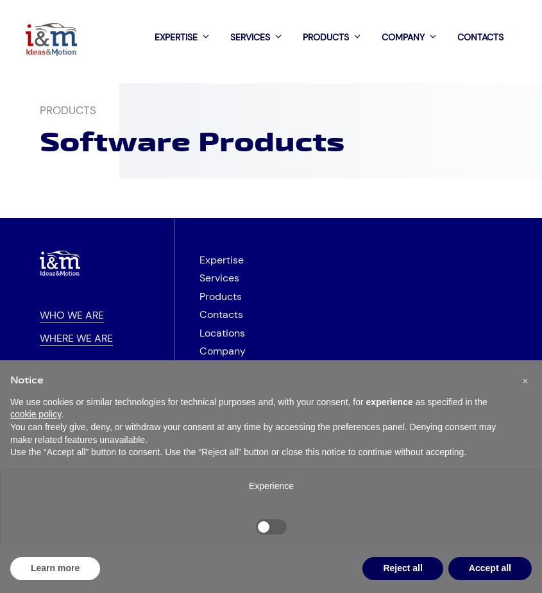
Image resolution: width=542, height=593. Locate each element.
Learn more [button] (55, 568)
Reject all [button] (402, 568)
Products (336, 37)
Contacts (480, 37)
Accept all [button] (490, 568)
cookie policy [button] (35, 414)
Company (413, 37)
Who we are (72, 315)
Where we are (76, 338)
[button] (525, 381)
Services (260, 37)
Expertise (186, 37)
